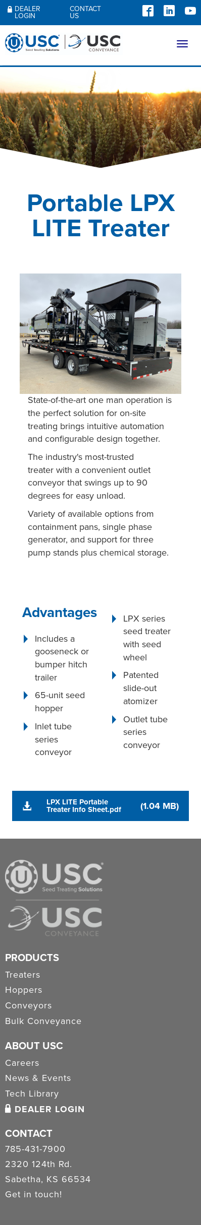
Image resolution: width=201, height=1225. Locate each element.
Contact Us (85, 12)
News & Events (38, 1077)
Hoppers (23, 989)
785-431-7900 (35, 1149)
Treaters (22, 974)
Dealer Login (24, 12)
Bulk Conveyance (43, 1021)
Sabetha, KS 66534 (48, 1180)
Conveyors (28, 1005)
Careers (22, 1062)
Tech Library (32, 1093)
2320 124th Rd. (38, 1165)
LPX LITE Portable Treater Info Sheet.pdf (83, 805)
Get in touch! (33, 1195)
